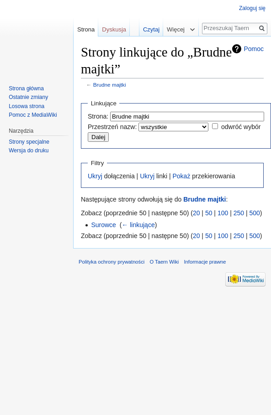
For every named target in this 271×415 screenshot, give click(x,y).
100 (223, 213)
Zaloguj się (252, 8)
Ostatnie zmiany (28, 97)
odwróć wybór (240, 126)
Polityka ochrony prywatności (111, 262)
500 (254, 213)
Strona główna (26, 88)
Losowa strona (26, 106)
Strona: (98, 116)
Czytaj (146, 29)
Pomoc (254, 48)
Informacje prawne (205, 262)
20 (196, 213)
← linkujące (138, 224)
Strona (86, 29)
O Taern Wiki (164, 262)
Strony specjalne (29, 142)
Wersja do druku (28, 150)
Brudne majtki (109, 85)
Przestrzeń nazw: (112, 126)
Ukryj (95, 176)
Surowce (103, 224)
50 (209, 213)
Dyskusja (114, 29)
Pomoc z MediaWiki (33, 115)
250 (239, 213)
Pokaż (181, 176)
